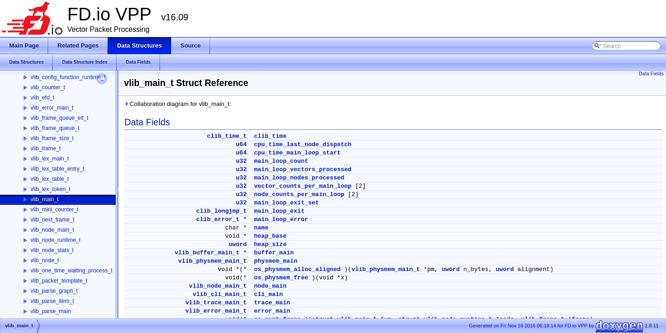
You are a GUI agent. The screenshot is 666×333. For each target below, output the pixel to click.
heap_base (270, 236)
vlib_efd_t (42, 97)
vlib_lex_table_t (50, 179)
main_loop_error (281, 219)
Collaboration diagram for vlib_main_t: (177, 103)
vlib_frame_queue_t (55, 128)
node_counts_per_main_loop (299, 194)
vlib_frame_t (46, 148)
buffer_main (274, 252)
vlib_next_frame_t (52, 219)
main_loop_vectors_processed (303, 169)
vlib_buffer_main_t (206, 252)
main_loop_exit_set (286, 202)
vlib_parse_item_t (52, 301)
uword (237, 244)
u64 (241, 144)
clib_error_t (218, 219)
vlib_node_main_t (52, 230)
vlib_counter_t (48, 87)
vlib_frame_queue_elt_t (59, 118)
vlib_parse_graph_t (54, 291)
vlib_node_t (45, 260)
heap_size (270, 244)
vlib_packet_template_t (59, 281)
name (261, 227)
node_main (270, 286)
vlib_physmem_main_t (212, 261)
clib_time (270, 136)
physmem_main (275, 261)
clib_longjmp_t (221, 211)
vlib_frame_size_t (52, 138)
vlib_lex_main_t (50, 158)
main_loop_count (281, 161)
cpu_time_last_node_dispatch (303, 144)
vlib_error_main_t (52, 108)
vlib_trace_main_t (216, 302)
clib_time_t (227, 136)
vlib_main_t (45, 199)
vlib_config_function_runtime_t (68, 77)
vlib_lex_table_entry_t (57, 169)
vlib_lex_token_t (50, 189)
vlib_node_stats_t (52, 250)
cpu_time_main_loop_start (297, 152)
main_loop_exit (279, 211)
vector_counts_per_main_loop (303, 186)
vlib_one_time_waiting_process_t (71, 270)
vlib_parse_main (51, 311)
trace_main (272, 302)
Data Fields (651, 73)
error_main (272, 311)
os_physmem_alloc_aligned (297, 269)
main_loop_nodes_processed (299, 177)
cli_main (268, 294)
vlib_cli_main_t (219, 294)
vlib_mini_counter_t (54, 209)
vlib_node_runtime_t (55, 240)
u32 (241, 161)
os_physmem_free (281, 277)
